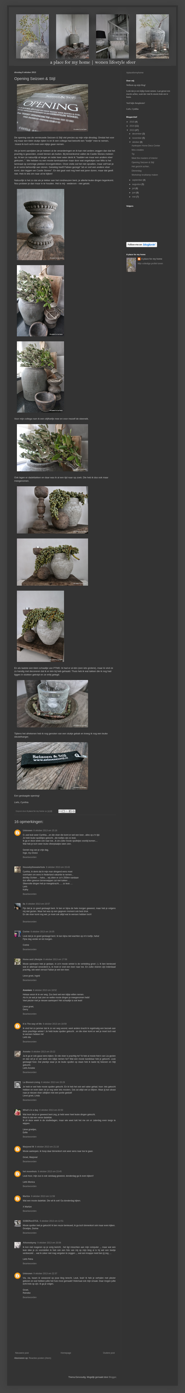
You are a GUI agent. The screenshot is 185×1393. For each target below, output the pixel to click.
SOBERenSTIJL (31, 1221)
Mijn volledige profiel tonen (150, 263)
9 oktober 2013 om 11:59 (43, 1196)
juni (134, 192)
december (137, 133)
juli (133, 188)
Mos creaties (138, 150)
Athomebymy (29, 1242)
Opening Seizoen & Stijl (143, 162)
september (137, 180)
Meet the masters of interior (145, 158)
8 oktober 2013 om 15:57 (38, 904)
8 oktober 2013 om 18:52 (45, 990)
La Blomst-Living (31, 1082)
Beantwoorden (29, 857)
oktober (136, 142)
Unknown (27, 830)
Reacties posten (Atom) (40, 1358)
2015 (132, 122)
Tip (133, 154)
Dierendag (136, 171)
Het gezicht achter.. (141, 166)
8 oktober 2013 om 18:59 (55, 1024)
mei (134, 197)
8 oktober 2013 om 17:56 (55, 959)
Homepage (66, 1353)
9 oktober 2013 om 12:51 (51, 1221)
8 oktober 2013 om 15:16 (45, 830)
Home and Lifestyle (32, 959)
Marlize (26, 1196)
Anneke (26, 1051)
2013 (132, 130)
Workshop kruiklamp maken (145, 175)
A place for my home (151, 259)
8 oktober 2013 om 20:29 (53, 1082)
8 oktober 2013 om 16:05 (42, 931)
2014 (132, 126)
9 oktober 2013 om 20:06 (49, 1242)
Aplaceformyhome (135, 72)
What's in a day (30, 1110)
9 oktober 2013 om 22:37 (45, 1273)
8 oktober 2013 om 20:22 (43, 1051)
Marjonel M (28, 1146)
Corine (26, 931)
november (137, 138)
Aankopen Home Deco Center (146, 145)
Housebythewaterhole (34, 867)
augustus (136, 184)
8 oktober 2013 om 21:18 (47, 1146)
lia (24, 904)
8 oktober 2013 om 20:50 (51, 1110)
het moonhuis (30, 1171)
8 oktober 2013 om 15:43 (58, 867)
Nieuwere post (22, 1353)
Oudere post (109, 1353)
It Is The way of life (32, 1024)
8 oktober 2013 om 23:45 (50, 1171)
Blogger (112, 1377)
